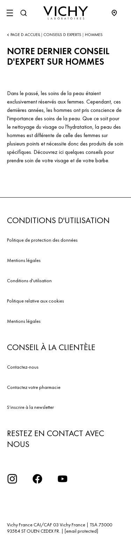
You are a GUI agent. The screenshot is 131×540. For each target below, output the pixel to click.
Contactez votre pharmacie (33, 387)
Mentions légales (24, 260)
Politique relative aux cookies (35, 301)
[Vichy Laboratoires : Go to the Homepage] (65, 13)
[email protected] (81, 531)
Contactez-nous (22, 367)
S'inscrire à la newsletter (30, 407)
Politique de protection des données (42, 240)
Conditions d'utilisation (29, 280)
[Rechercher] (23, 13)
